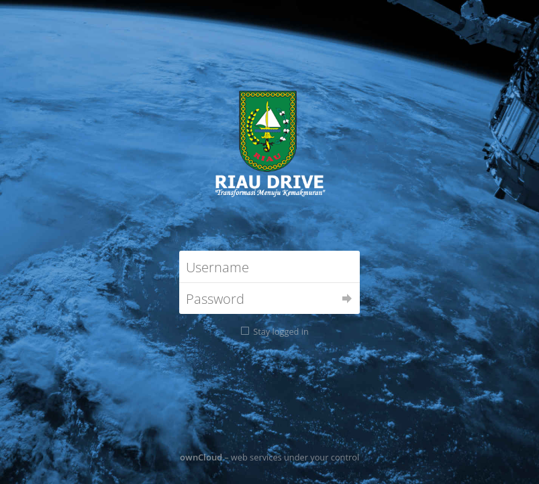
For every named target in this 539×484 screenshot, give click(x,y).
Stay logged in (281, 331)
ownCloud (201, 457)
